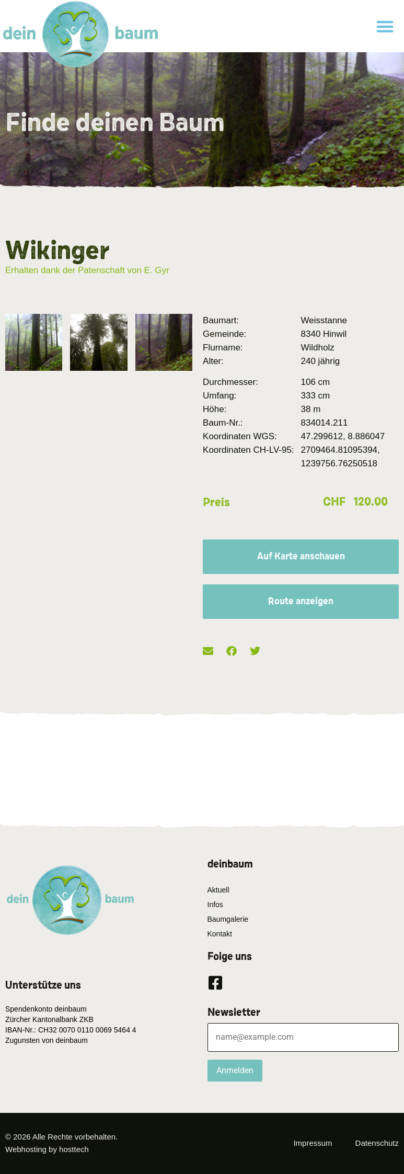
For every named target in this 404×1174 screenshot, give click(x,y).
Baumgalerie (228, 919)
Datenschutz (377, 1142)
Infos (215, 904)
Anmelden (234, 1070)
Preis (216, 502)
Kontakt (219, 934)
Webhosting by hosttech (47, 1149)
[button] (385, 26)
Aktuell (218, 890)
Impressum (312, 1142)
